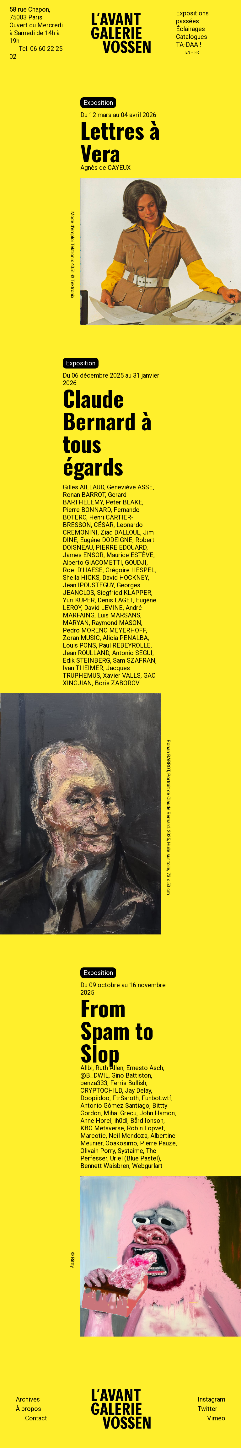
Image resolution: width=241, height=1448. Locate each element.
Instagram (211, 1399)
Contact (36, 1418)
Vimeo (216, 1418)
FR (197, 52)
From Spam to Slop (116, 1030)
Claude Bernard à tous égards (107, 431)
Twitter (207, 1409)
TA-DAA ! (188, 44)
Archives (28, 1399)
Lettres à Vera (120, 141)
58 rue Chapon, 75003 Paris (29, 13)
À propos (28, 1409)
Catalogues (191, 36)
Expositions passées (192, 17)
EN (187, 52)
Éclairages (190, 29)
